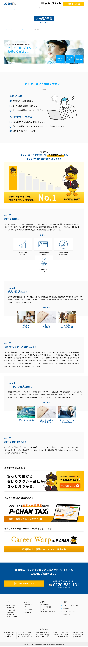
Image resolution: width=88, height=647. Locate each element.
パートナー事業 (11, 611)
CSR (26, 608)
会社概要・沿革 (29, 605)
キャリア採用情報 (46, 608)
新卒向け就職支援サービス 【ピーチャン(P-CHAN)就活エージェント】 (43, 635)
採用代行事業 (10, 615)
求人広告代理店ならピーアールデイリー (13, 29)
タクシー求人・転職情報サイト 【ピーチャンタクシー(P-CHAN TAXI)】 (25, 635)
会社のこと (31, 8)
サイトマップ (66, 615)
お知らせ (79, 8)
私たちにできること (19, 8)
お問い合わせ (66, 609)
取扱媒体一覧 (41, 8)
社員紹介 (43, 610)
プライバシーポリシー (69, 612)
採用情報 (70, 8)
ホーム (8, 8)
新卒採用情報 (45, 605)
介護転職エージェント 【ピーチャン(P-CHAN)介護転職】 (77, 635)
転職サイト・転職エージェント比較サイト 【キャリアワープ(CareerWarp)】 (60, 635)
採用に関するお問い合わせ (48, 612)
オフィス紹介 (28, 610)
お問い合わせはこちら (75, 4)
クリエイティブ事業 (12, 617)
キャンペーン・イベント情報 (56, 8)
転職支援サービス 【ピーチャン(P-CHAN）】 (9, 635)
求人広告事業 (10, 609)
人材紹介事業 (10, 613)
